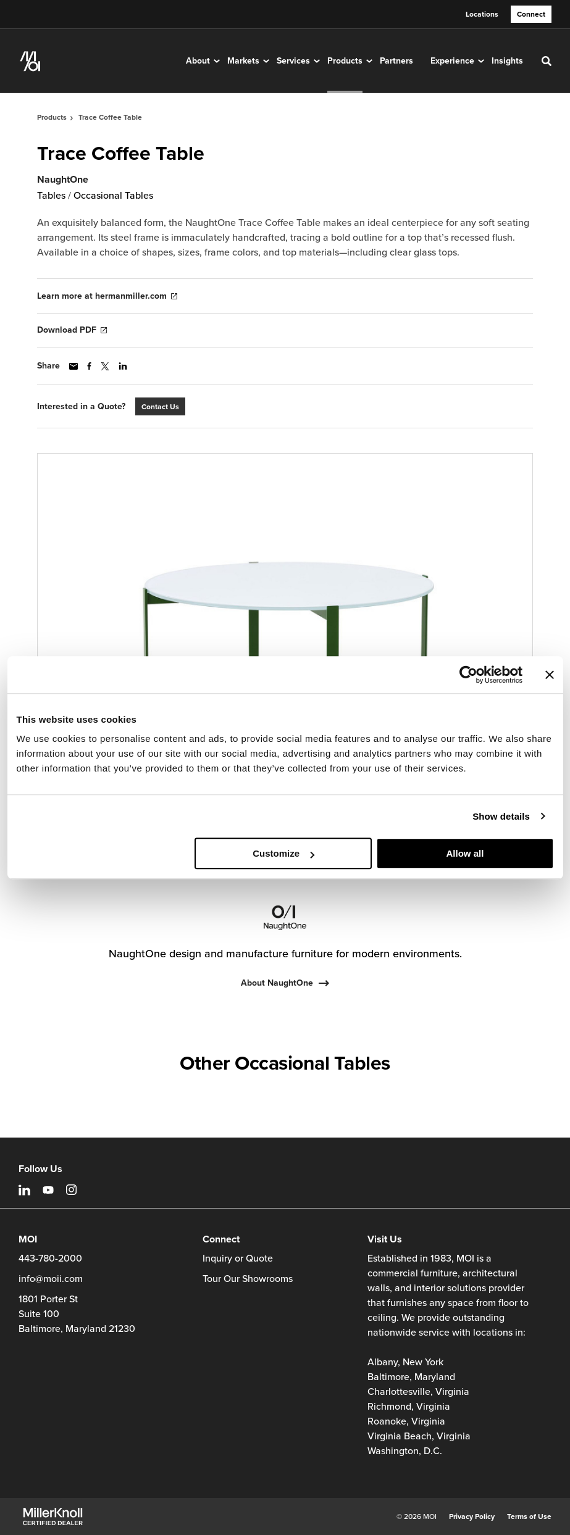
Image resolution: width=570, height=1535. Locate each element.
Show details (501, 816)
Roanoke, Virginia (406, 1421)
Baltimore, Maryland (411, 1377)
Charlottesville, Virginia (418, 1392)
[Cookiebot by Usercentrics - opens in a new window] (468, 674)
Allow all (465, 853)
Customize (283, 853)
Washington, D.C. (404, 1451)
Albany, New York (405, 1362)
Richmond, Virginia (408, 1406)
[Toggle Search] (546, 61)
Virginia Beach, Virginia (419, 1436)
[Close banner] (549, 674)
